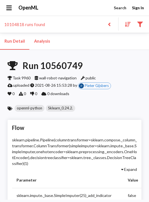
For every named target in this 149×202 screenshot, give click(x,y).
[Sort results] (126, 24)
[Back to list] (109, 24)
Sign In (138, 8)
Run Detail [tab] (14, 41)
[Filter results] (140, 24)
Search (120, 8)
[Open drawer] (9, 7)
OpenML (28, 8)
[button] (29, 108)
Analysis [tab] (42, 41)
